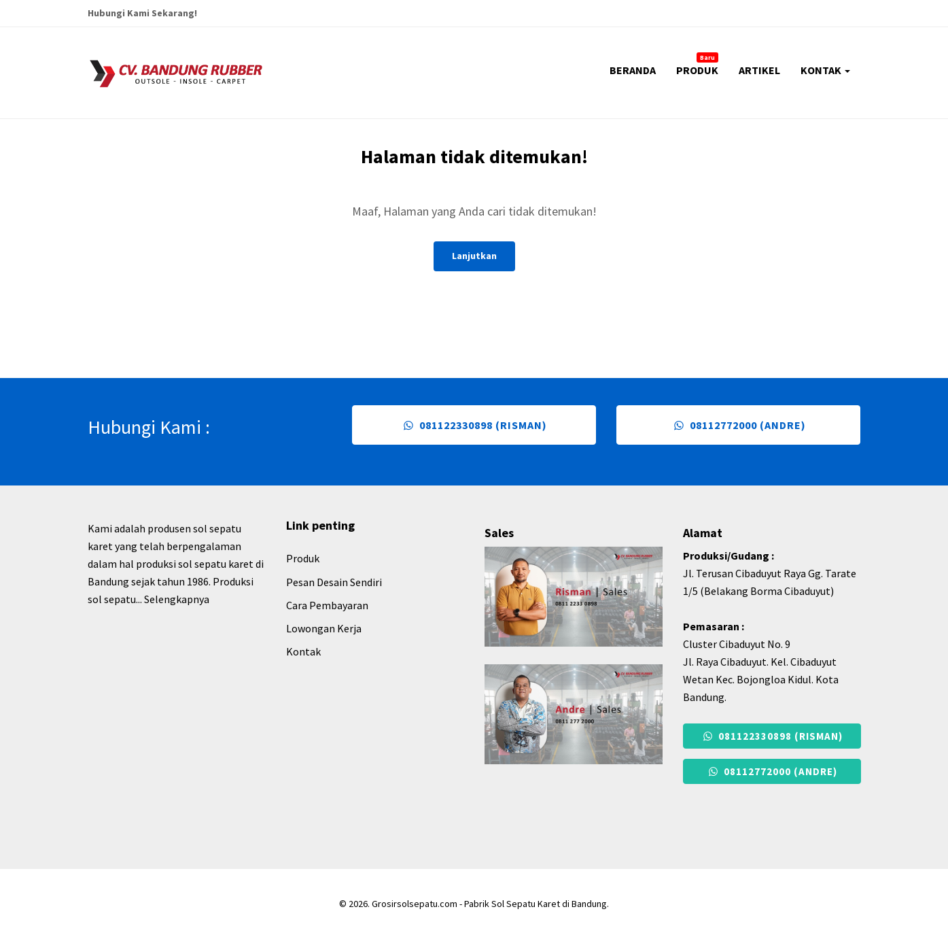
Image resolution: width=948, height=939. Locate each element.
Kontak (303, 651)
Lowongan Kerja (324, 628)
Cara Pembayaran (327, 605)
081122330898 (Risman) (473, 425)
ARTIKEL (759, 70)
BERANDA (633, 70)
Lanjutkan (474, 256)
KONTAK (825, 70)
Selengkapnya (176, 599)
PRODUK (697, 64)
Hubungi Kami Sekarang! (142, 13)
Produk (302, 558)
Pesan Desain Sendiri (334, 582)
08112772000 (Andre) (738, 425)
